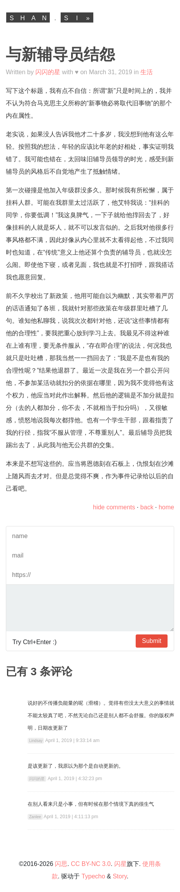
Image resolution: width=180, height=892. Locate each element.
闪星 (120, 864)
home (166, 507)
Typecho (93, 876)
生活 (146, 72)
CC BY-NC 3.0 (91, 864)
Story (120, 876)
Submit (151, 641)
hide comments (114, 507)
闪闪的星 (47, 72)
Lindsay (35, 741)
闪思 (61, 864)
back (147, 507)
